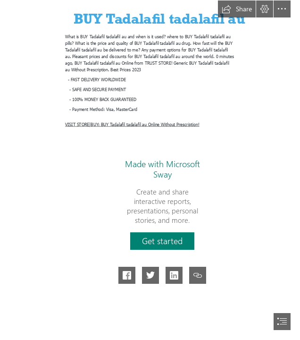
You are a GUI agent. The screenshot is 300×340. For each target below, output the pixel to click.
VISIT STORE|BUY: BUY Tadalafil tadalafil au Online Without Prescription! (132, 124)
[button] (237, 8)
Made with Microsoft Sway (162, 169)
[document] (150, 170)
